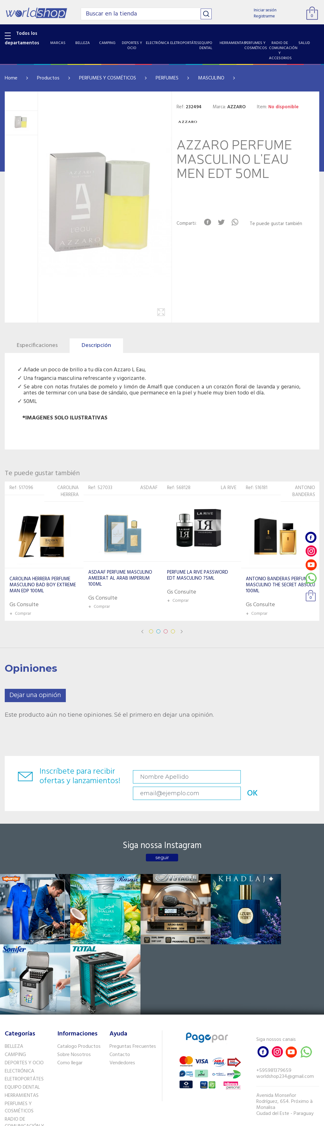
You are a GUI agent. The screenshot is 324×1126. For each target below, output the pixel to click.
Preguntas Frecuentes (132, 946)
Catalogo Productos (79, 946)
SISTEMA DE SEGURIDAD (18, 1053)
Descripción (96, 345)
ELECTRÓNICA (19, 971)
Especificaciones (37, 345)
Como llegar (70, 963)
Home (11, 78)
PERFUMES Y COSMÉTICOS (107, 78)
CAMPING (15, 955)
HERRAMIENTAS (22, 995)
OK (301, 777)
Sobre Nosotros (74, 955)
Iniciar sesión (265, 10)
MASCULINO (211, 78)
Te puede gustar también (279, 224)
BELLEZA (14, 946)
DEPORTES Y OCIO (24, 963)
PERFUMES (167, 78)
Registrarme (264, 16)
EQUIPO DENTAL (22, 987)
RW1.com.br (183, 1119)
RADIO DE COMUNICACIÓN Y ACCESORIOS (24, 1026)
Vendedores (122, 963)
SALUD (12, 1042)
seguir (162, 843)
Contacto (119, 955)
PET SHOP (15, 1073)
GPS (9, 1065)
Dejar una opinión (35, 695)
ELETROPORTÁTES (24, 979)
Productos (48, 78)
